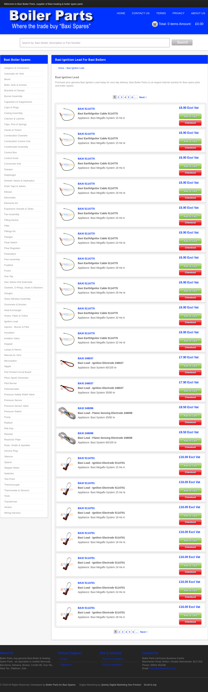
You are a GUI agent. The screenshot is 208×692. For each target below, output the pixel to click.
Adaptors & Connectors (16, 68)
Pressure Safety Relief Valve (19, 394)
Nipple (7, 366)
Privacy (179, 13)
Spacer (8, 462)
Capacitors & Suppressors (18, 101)
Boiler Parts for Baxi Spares (61, 684)
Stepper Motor (11, 467)
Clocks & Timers (13, 130)
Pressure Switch (13, 411)
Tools (7, 496)
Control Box (10, 152)
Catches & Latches (14, 118)
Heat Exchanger (12, 310)
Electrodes (9, 197)
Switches (9, 473)
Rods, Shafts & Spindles (17, 445)
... (136, 97)
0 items (173, 24)
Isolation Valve (12, 338)
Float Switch (10, 242)
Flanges (8, 237)
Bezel (7, 79)
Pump (7, 417)
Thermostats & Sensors (16, 490)
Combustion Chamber (15, 135)
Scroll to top (150, 684)
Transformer (10, 501)
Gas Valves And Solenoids (18, 282)
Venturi (8, 507)
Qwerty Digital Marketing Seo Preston (121, 684)
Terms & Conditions (113, 659)
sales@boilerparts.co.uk (162, 668)
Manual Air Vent (12, 355)
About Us (198, 13)
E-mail (63, 659)
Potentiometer (11, 389)
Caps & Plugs (11, 107)
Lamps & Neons (12, 349)
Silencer (8, 456)
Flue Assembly (12, 259)
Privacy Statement (112, 664)
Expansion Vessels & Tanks (19, 208)
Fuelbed (8, 265)
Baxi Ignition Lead (75, 68)
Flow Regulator (12, 248)
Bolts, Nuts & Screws (15, 85)
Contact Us (141, 13)
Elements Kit (11, 203)
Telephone (65, 664)
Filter (7, 225)
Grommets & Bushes (15, 304)
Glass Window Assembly (17, 298)
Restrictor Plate (12, 439)
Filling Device (11, 220)
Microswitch (10, 360)
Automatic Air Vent (14, 73)
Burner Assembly (13, 96)
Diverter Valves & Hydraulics (19, 180)
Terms (161, 13)
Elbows (8, 191)
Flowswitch (10, 254)
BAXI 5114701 (86, 458)
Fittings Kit (9, 231)
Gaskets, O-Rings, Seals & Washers (23, 287)
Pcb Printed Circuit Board (17, 372)
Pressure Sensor (13, 400)
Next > (143, 97)
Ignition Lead (11, 321)
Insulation (9, 332)
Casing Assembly (13, 113)
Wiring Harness (12, 512)
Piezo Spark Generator (16, 377)
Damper (8, 169)
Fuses (7, 270)
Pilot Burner (10, 383)
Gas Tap (8, 276)
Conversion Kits (12, 163)
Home (121, 13)
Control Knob (11, 158)
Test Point (9, 479)
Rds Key (8, 428)
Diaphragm (10, 175)
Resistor (8, 434)
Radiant (8, 422)
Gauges (8, 293)
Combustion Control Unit (17, 141)
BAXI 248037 (85, 358)
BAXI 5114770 (86, 108)
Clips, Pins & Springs (15, 124)
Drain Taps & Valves (15, 186)
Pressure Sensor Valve (16, 406)
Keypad (8, 344)
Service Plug (11, 450)
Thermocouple (12, 484)
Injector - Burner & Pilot (16, 327)
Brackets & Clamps (14, 90)
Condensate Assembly (16, 146)
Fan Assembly (11, 214)
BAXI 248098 (85, 408)
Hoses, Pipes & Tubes (16, 315)
